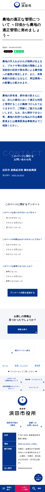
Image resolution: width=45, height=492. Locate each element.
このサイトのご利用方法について (13, 380)
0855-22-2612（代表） (28, 444)
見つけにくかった (13, 227)
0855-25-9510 (18, 175)
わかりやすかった (13, 245)
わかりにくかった (13, 254)
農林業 (37, 365)
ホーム (5, 365)
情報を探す (27, 331)
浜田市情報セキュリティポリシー (12, 388)
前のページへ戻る (20, 351)
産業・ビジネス (21, 365)
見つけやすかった (13, 218)
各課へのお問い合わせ (35, 425)
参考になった (11, 271)
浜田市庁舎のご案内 (14, 425)
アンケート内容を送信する (22, 292)
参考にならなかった (14, 281)
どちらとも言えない (14, 223)
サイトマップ (37, 389)
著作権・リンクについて (35, 381)
